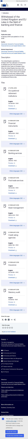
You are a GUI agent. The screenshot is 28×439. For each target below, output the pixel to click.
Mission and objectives (7, 387)
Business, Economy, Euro (8, 407)
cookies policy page (11, 421)
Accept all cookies (12, 431)
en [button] (18, 5)
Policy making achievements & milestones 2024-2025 (12, 391)
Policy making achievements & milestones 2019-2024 (12, 395)
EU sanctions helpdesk (7, 415)
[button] (11, 106)
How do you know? (21, 1)
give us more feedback (9, 331)
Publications (6, 13)
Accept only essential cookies (15, 435)
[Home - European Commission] (5, 5)
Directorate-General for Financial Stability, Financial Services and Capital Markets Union (13, 383)
